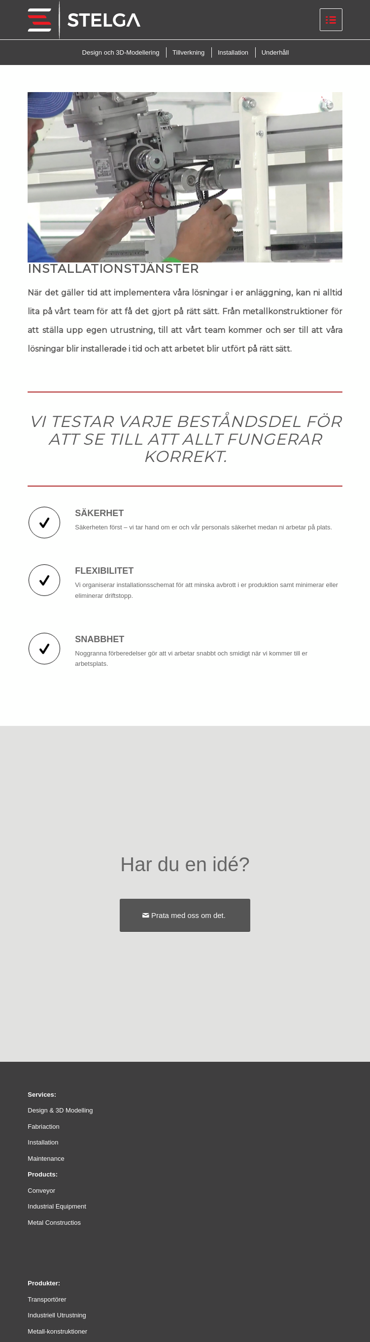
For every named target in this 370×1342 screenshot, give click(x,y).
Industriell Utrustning (57, 1315)
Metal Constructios (54, 1222)
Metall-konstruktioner (57, 1331)
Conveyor (41, 1190)
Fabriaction (43, 1126)
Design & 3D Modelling (60, 1110)
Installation (43, 1142)
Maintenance (46, 1158)
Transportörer (47, 1299)
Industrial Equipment (57, 1206)
